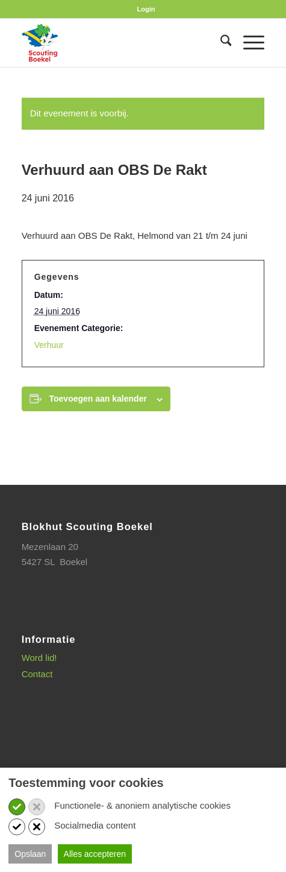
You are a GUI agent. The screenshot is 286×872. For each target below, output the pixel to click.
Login (146, 9)
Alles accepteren (95, 854)
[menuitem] (146, 9)
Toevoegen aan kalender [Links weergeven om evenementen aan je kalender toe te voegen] (98, 398)
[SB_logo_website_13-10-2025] (119, 43)
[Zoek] (220, 43)
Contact (37, 674)
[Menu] (247, 43)
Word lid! (39, 657)
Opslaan (30, 854)
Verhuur (49, 345)
